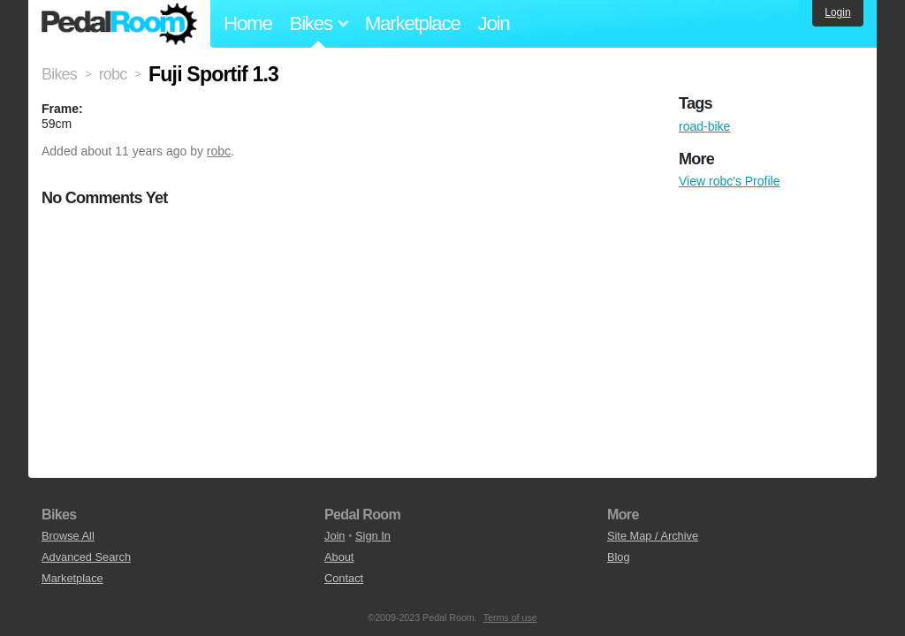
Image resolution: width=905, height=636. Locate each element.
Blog (618, 557)
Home (248, 23)
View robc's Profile (729, 181)
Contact (343, 578)
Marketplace (412, 23)
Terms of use (510, 617)
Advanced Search (86, 557)
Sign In (373, 535)
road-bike (704, 126)
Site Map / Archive (652, 535)
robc (219, 151)
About (339, 557)
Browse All (68, 535)
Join (494, 23)
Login (837, 12)
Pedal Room (119, 24)
